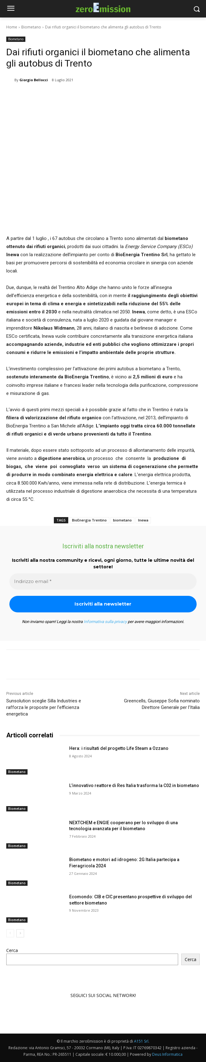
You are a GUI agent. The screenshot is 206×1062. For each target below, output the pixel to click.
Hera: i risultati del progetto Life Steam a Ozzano (118, 748)
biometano (122, 520)
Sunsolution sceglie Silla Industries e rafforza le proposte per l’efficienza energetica (43, 707)
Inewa (143, 520)
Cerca (12, 950)
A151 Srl (141, 1041)
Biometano (31, 27)
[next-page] (20, 933)
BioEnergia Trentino (89, 520)
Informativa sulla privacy (105, 621)
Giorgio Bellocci (33, 79)
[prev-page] (10, 933)
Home (11, 27)
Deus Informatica (167, 1054)
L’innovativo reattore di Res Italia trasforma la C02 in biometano (134, 785)
